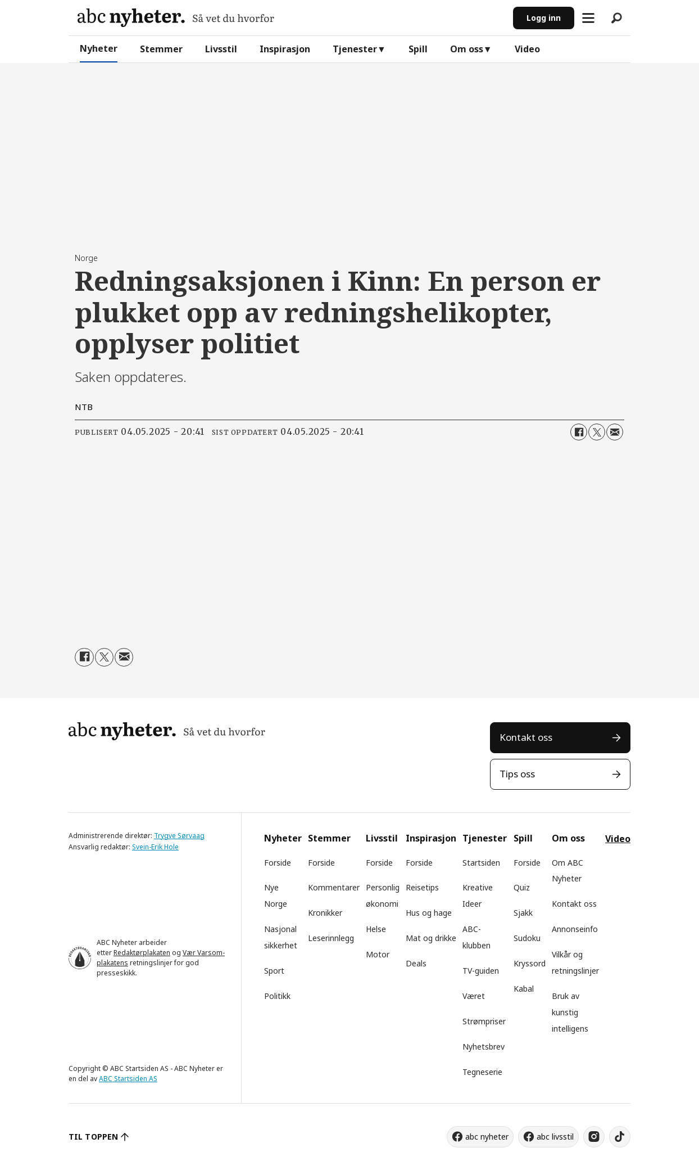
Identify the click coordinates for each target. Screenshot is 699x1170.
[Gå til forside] (176, 17)
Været (473, 996)
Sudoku (527, 938)
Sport (274, 970)
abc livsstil (555, 1136)
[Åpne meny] (588, 18)
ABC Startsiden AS (128, 1078)
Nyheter (98, 48)
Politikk (277, 996)
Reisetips (422, 887)
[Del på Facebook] (578, 432)
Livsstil (221, 49)
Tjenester (355, 49)
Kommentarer (334, 887)
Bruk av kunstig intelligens (570, 1012)
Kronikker (325, 912)
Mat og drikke (431, 938)
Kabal (524, 988)
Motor (377, 954)
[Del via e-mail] (614, 432)
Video (527, 49)
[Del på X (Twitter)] (596, 432)
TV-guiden (480, 970)
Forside (277, 862)
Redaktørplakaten (142, 952)
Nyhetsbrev (483, 1046)
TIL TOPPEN (93, 1136)
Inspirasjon (285, 49)
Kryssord (530, 963)
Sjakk (523, 912)
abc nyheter (487, 1136)
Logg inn (543, 17)
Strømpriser (484, 1021)
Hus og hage (429, 912)
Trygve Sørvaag (179, 835)
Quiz (522, 887)
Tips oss (517, 773)
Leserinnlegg (331, 938)
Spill (418, 49)
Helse (376, 929)
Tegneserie (482, 1071)
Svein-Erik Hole (155, 847)
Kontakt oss (526, 737)
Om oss (466, 49)
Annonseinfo (575, 929)
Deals (416, 963)
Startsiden (481, 862)
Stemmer (161, 49)
